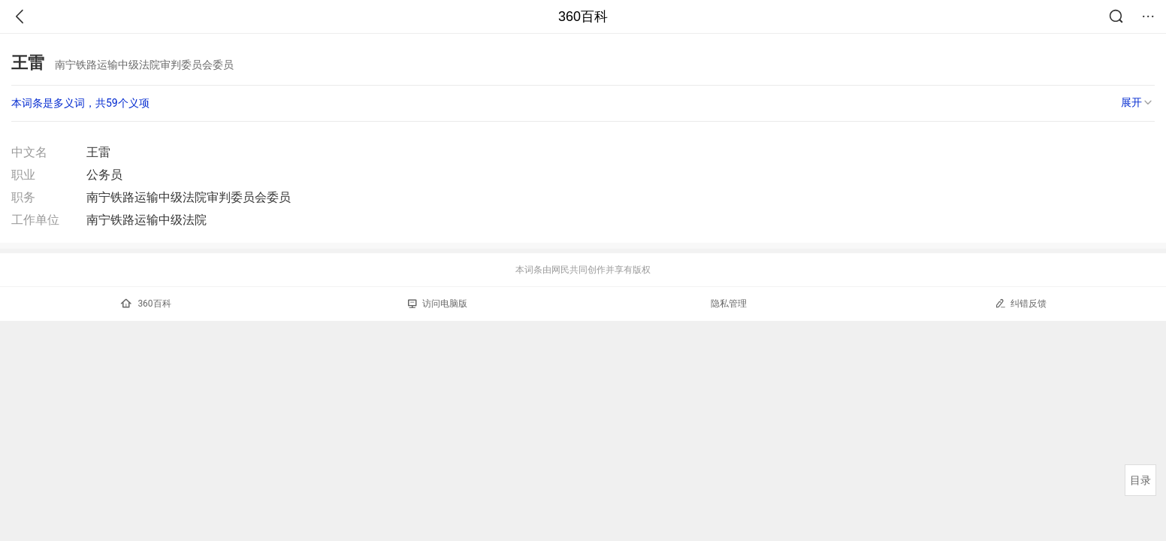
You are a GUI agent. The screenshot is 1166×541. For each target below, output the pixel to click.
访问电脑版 (437, 303)
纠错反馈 (1021, 303)
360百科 (583, 16)
